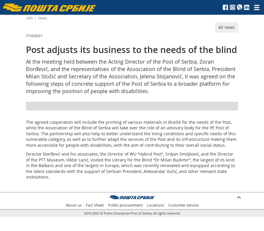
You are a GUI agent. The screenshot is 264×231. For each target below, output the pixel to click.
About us (74, 205)
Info (30, 18)
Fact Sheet (95, 205)
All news (226, 27)
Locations (155, 205)
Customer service (183, 205)
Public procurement (125, 205)
